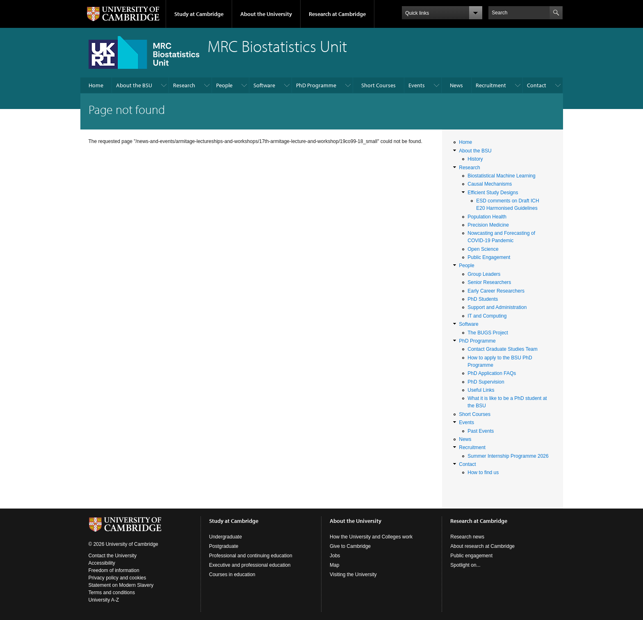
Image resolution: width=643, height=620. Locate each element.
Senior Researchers (489, 282)
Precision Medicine (488, 225)
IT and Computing (486, 316)
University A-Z (104, 600)
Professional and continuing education (250, 556)
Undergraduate (225, 537)
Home (96, 85)
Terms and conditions (112, 592)
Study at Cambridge (198, 14)
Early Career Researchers (495, 291)
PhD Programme (316, 85)
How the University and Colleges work (371, 537)
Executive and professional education (250, 565)
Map (334, 565)
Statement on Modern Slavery (121, 585)
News (456, 85)
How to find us (483, 472)
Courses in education (232, 574)
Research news (467, 537)
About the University (266, 14)
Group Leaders (483, 274)
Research (184, 85)
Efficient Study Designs (492, 192)
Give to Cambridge (350, 546)
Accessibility (102, 563)
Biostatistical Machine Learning (501, 176)
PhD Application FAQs (491, 373)
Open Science (482, 249)
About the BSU (134, 85)
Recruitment (491, 85)
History (475, 159)
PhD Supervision (485, 382)
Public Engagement (488, 257)
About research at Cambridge (482, 546)
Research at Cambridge (337, 14)
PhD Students (482, 299)
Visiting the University (353, 574)
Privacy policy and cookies (117, 578)
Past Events (480, 431)
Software (264, 85)
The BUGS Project (487, 333)
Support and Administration (497, 307)
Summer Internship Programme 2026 (507, 456)
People (224, 85)
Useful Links (480, 390)
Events (416, 85)
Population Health (486, 217)
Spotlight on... (465, 565)
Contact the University (113, 556)
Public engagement (471, 556)
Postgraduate (223, 546)
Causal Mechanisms (489, 184)
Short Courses (378, 85)
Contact (536, 85)
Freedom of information (114, 570)
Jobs (335, 556)
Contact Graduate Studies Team (502, 349)
